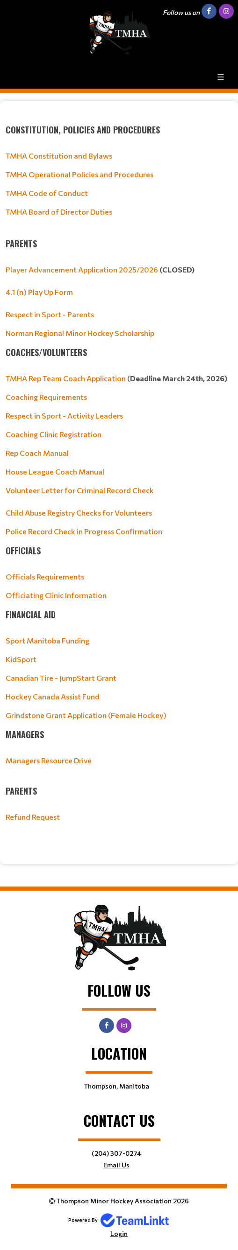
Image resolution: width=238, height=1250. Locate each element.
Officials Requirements (45, 576)
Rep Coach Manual (37, 452)
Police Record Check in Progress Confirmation (84, 531)
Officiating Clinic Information (56, 595)
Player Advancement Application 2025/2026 (82, 269)
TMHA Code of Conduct (47, 193)
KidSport (21, 659)
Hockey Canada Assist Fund (53, 696)
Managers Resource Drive (49, 760)
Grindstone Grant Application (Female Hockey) (86, 715)
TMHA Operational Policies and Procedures (79, 174)
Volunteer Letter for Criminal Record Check (80, 490)
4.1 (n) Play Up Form (39, 291)
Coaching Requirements (46, 396)
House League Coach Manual (55, 471)
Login (119, 1233)
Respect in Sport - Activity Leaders (64, 415)
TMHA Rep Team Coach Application (66, 378)
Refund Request (33, 816)
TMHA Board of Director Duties (59, 211)
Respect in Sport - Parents (50, 314)
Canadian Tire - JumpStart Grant (61, 677)
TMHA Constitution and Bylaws (59, 155)
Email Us (116, 1165)
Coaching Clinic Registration (53, 434)
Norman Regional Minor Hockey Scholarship (80, 332)
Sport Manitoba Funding (47, 640)
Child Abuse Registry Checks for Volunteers (79, 512)
